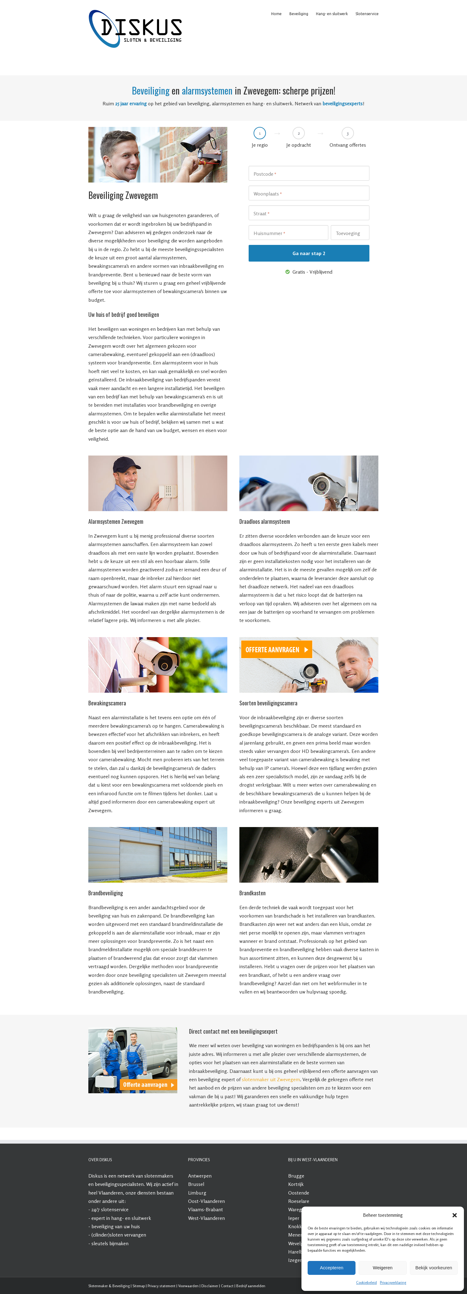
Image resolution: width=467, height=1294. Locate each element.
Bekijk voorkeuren (433, 1267)
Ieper (293, 1218)
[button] (455, 1215)
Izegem (296, 1260)
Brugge (296, 1176)
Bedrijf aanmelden (250, 1285)
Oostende (298, 1193)
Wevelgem (299, 1243)
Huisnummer (269, 233)
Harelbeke (299, 1252)
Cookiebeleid (366, 1282)
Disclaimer (209, 1285)
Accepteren (331, 1267)
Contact (227, 1285)
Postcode (265, 174)
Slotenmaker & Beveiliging (109, 1285)
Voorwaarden (188, 1285)
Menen (295, 1235)
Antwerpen (200, 1176)
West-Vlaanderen (206, 1218)
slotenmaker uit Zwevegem (271, 1079)
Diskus (95, 1176)
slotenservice (114, 1209)
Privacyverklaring (393, 1282)
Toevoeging (348, 233)
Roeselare (298, 1201)
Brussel (196, 1184)
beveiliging (102, 1226)
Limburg (197, 1193)
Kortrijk (296, 1184)
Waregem (298, 1209)
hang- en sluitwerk (131, 1218)
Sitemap (139, 1285)
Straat (262, 213)
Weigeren (383, 1267)
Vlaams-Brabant (205, 1209)
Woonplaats (268, 194)
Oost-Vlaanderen (206, 1201)
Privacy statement (161, 1285)
